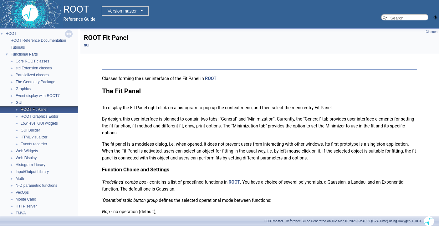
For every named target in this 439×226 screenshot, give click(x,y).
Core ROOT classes (32, 61)
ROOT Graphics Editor (39, 116)
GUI (19, 102)
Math (20, 178)
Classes (431, 32)
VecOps (22, 192)
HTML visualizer (34, 137)
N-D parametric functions (36, 185)
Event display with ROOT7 (38, 96)
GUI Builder (30, 130)
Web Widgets (27, 151)
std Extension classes (34, 68)
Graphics (23, 89)
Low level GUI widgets (39, 123)
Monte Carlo (26, 199)
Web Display (26, 158)
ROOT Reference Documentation (38, 40)
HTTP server (26, 206)
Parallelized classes (32, 75)
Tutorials (18, 47)
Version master (122, 10)
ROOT (11, 33)
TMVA (21, 213)
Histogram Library (30, 165)
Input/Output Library (32, 172)
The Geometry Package (35, 82)
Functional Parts (24, 54)
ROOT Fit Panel (34, 109)
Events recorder (34, 144)
